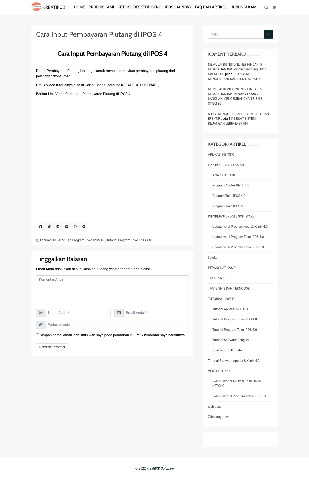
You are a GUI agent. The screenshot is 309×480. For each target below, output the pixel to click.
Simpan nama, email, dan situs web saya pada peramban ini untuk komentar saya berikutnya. (112, 335)
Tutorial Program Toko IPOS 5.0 (235, 330)
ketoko (213, 258)
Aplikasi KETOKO (224, 175)
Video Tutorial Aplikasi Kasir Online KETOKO (237, 383)
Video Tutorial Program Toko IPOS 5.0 (239, 396)
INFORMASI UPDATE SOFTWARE (231, 216)
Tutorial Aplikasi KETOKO (230, 309)
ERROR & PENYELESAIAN (226, 165)
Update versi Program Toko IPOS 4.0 (238, 237)
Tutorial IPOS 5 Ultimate (225, 350)
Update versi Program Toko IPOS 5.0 (238, 247)
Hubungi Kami (244, 7)
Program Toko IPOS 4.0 (88, 240)
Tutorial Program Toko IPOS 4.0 (128, 240)
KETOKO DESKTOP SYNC (139, 7)
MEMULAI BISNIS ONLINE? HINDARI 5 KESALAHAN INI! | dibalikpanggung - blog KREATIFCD (237, 69)
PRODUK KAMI (101, 7)
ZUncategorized (219, 417)
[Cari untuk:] (236, 34)
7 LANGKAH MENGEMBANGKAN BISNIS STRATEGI (235, 99)
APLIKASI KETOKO (221, 155)
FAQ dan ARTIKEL (211, 7)
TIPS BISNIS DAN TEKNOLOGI (229, 288)
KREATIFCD (48, 7)
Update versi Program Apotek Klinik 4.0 (240, 227)
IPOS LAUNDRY (178, 7)
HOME (79, 7)
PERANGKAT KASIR (222, 268)
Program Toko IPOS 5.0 (229, 206)
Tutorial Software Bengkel (231, 340)
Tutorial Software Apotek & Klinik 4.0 (234, 361)
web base (215, 407)
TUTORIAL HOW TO (222, 299)
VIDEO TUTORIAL (220, 371)
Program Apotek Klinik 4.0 (231, 185)
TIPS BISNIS (216, 278)
